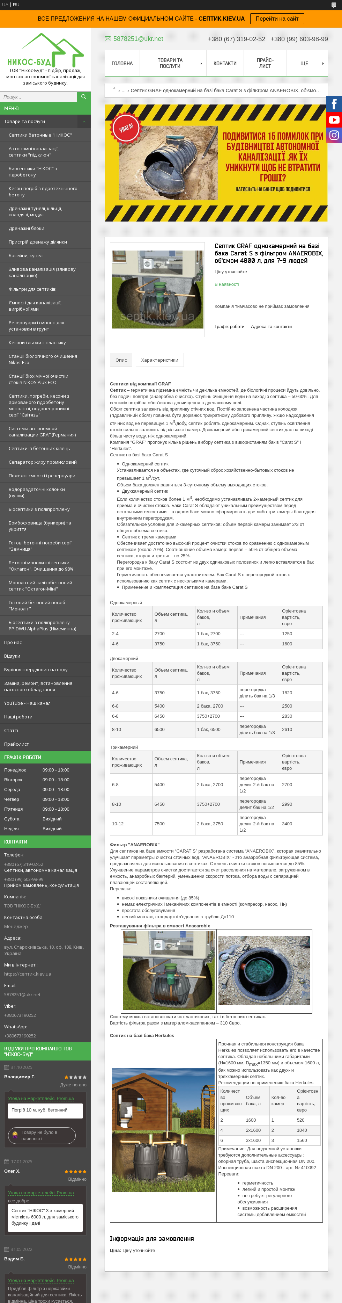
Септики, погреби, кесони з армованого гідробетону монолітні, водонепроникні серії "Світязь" (39, 405)
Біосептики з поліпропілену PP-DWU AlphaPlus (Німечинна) (42, 625)
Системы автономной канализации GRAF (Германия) (42, 431)
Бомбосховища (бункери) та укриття (40, 526)
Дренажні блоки (26, 228)
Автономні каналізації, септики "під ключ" (34, 151)
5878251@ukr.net (22, 994)
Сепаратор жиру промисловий (43, 462)
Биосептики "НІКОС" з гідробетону (33, 171)
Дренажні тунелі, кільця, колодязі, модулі (35, 211)
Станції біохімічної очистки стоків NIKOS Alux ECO (38, 379)
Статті (11, 730)
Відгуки (12, 656)
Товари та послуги (24, 121)
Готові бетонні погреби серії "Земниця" (40, 546)
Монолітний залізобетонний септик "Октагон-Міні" (40, 585)
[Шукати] (84, 97)
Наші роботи (18, 717)
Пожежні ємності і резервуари (42, 475)
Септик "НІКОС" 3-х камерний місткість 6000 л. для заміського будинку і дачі (45, 1217)
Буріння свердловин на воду (36, 669)
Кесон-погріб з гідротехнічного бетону (43, 191)
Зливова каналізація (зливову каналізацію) (42, 272)
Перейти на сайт (277, 19)
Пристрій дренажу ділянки (38, 242)
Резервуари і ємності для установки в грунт (36, 325)
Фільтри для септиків (32, 289)
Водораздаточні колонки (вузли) (37, 492)
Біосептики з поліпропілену (39, 509)
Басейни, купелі (26, 255)
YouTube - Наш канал (27, 703)
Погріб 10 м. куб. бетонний (39, 1110)
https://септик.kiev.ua (27, 974)
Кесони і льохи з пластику (37, 342)
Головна (122, 63)
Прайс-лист (16, 744)
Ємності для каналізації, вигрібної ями (35, 305)
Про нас (13, 642)
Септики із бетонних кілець (39, 448)
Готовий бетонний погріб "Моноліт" (37, 605)
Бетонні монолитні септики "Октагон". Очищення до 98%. (42, 565)
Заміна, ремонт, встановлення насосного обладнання (38, 686)
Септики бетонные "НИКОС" (40, 135)
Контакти (225, 63)
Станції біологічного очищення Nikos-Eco (43, 359)
